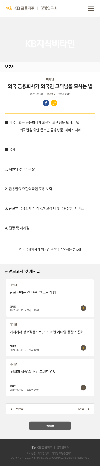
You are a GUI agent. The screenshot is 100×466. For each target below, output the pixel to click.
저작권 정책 (44, 453)
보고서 (9, 66)
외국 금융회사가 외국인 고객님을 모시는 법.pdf (50, 249)
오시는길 (31, 453)
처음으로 (50, 426)
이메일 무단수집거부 (62, 453)
